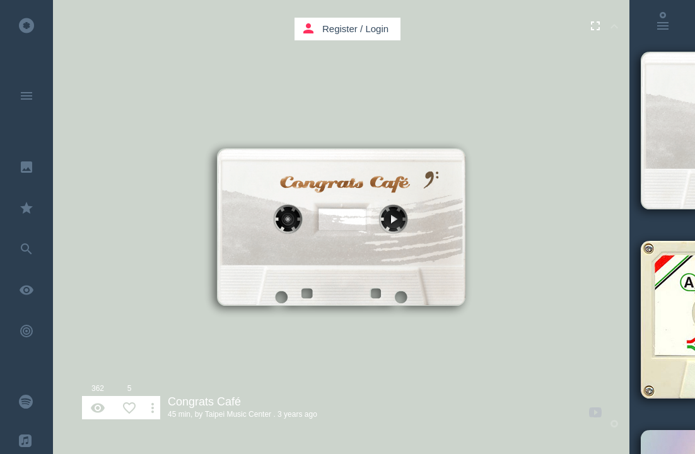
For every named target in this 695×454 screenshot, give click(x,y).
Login (376, 28)
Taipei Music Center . (240, 414)
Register (340, 28)
